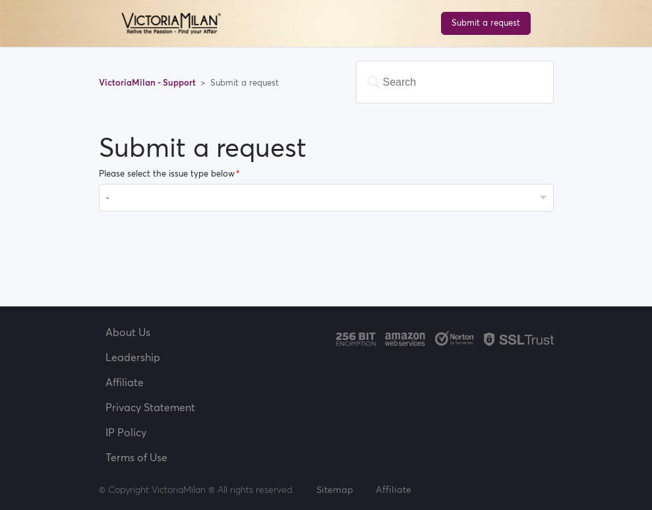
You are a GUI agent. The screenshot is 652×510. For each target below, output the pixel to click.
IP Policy (125, 432)
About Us (127, 332)
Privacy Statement (150, 407)
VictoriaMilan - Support (148, 82)
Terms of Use (136, 457)
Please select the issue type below (167, 173)
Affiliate (124, 382)
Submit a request (486, 22)
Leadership (132, 357)
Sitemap (334, 490)
